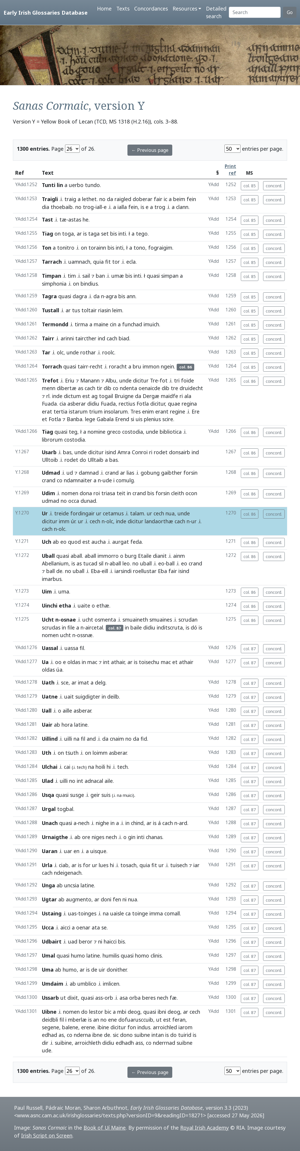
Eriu (69, 380)
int (106, 661)
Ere (196, 411)
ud (70, 472)
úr (73, 521)
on (57, 233)
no (102, 199)
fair (158, 199)
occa (73, 500)
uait (69, 696)
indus (143, 1027)
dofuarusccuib (135, 1019)
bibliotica (171, 431)
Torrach (52, 366)
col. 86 (249, 381)
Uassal (50, 647)
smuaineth (135, 619)
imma (156, 913)
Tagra (49, 296)
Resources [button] (185, 8)
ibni (162, 1011)
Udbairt (52, 941)
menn (48, 388)
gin (131, 836)
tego (142, 233)
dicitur (141, 380)
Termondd (55, 324)
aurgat (120, 541)
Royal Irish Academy (204, 1127)
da (110, 199)
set (105, 233)
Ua (45, 661)
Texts (122, 8)
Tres (135, 411)
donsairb (179, 452)
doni (106, 899)
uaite (84, 605)
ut (63, 997)
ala (187, 395)
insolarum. (116, 411)
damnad (89, 472)
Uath (48, 682)
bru (137, 366)
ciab (64, 865)
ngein (167, 366)
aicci (65, 927)
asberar (76, 403)
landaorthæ (159, 521)
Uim (47, 591)
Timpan (51, 275)
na (76, 738)
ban (100, 275)
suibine (63, 1042)
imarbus (52, 578)
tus (76, 310)
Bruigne (124, 395)
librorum (52, 439)
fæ (173, 997)
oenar (83, 927)
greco (114, 431)
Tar (46, 352)
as (80, 388)
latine (81, 724)
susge (77, 794)
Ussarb (50, 997)
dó (194, 627)
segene (50, 1027)
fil (82, 647)
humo (78, 955)
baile (136, 627)
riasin (104, 310)
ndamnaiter (78, 480)
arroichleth (88, 1042)
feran (178, 1019)
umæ (117, 275)
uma (63, 591)
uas (72, 913)
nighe (102, 822)
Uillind (50, 738)
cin (113, 324)
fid (144, 738)
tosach (128, 865)
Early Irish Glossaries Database (46, 12)
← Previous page (149, 150)
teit (121, 493)
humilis (111, 955)
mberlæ (77, 1019)
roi (96, 493)
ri (181, 395)
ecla (131, 261)
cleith (177, 493)
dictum (72, 395)
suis (105, 794)
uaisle (117, 913)
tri (177, 380)
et (44, 419)
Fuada (49, 403)
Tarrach (52, 261)
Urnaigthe (55, 836)
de (59, 570)
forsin (190, 472)
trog (88, 206)
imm (64, 521)
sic (116, 1034)
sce (65, 682)
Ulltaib (95, 459)
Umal (48, 955)
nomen (70, 493)
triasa (108, 493)
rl (48, 395)
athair (118, 661)
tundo (92, 184)
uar (68, 851)
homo (142, 955)
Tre (154, 380)
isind (110, 452)
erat (47, 411)
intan (157, 1034)
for (87, 865)
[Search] (255, 12)
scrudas (51, 627)
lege (90, 419)
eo (63, 541)
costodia (74, 439)
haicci (110, 941)
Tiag (47, 233)
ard (183, 822)
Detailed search (216, 12)
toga (68, 233)
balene (70, 1027)
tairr (83, 366)
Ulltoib (50, 459)
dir (45, 1042)
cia (62, 403)
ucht (87, 619)
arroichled (165, 1027)
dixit (72, 997)
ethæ (102, 605)
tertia (60, 411)
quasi (153, 275)
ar (79, 233)
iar (196, 865)
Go (290, 12)
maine (101, 324)
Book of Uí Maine (104, 1127)
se (104, 927)
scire (167, 419)
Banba (74, 419)
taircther (85, 338)
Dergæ (151, 395)
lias (130, 472)
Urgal (49, 808)
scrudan (187, 619)
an (96, 1019)
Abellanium (55, 563)
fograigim (160, 247)
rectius (127, 403)
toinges (87, 913)
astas (74, 219)
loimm (100, 752)
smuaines (160, 619)
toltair (89, 310)
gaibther (171, 472)
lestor (96, 1011)
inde (57, 395)
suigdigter (87, 696)
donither (117, 969)
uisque (98, 851)
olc (60, 352)
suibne (142, 1034)
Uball (48, 555)
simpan (169, 275)
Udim (48, 493)
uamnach (79, 261)
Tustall (50, 310)
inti (122, 233)
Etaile (144, 555)
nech (83, 822)
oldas (73, 661)
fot (164, 380)
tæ (63, 219)
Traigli (50, 199)
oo (58, 661)
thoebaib (62, 206)
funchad (132, 324)
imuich (151, 324)
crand (112, 472)
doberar (142, 199)
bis (113, 233)
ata (96, 927)
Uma (48, 969)
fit (108, 261)
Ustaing (52, 913)
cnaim (117, 738)
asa (124, 997)
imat (83, 682)
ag (94, 395)
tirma (81, 324)
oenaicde (149, 388)
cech (159, 513)
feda (136, 541)
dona (86, 493)
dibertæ (66, 388)
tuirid (184, 1034)
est (86, 395)
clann (182, 206)
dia (45, 206)
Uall (47, 710)
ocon (191, 493)
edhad (49, 1034)
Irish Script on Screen (46, 1135)
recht (96, 366)
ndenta (128, 388)
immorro (108, 555)
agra (111, 296)
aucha (98, 541)
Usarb (49, 452)
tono (139, 247)
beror (85, 941)
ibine (103, 1027)
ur (98, 513)
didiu (93, 403)
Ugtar (49, 899)
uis (139, 419)
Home (104, 8)
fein (191, 199)
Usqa (48, 794)
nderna (82, 1034)
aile (109, 780)
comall (172, 913)
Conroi (140, 452)
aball (76, 555)
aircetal (94, 627)
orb (109, 997)
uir (102, 969)
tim (72, 275)
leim (117, 310)
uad (72, 941)
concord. (274, 185)
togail (106, 395)
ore (86, 836)
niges (98, 836)
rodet (161, 452)
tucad (90, 563)
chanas (154, 836)
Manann (90, 380)
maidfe (169, 395)
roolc (108, 352)
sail (86, 275)
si (132, 419)
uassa (71, 647)
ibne (97, 1034)
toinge (140, 913)
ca (128, 913)
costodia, (133, 431)
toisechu (149, 661)
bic (108, 1011)
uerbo (76, 184)
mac (92, 661)
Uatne (50, 696)
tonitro (65, 247)
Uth (46, 752)
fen (117, 899)
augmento (78, 899)
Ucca (48, 927)
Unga (48, 885)
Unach (50, 822)
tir (99, 388)
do (83, 459)
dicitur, (158, 403)
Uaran (49, 851)
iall (99, 206)
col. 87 (249, 648)
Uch (46, 541)
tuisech (179, 865)
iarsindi (123, 570)
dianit (160, 555)
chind (137, 822)
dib (107, 388)
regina (189, 403)
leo (126, 563)
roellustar (144, 570)
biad (124, 338)
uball (146, 563)
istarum (78, 411)
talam (137, 513)
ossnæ (85, 635)
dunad (88, 500)
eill (105, 570)
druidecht (191, 388)
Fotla (143, 403)
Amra (123, 452)
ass (99, 997)
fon (131, 1027)
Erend (122, 419)
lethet (89, 199)
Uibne (49, 1011)
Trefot (50, 380)
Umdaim (52, 983)
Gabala (105, 419)
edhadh (125, 1042)
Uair (47, 724)
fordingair (82, 513)
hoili (100, 766)
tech (122, 766)
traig (70, 199)
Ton (46, 247)
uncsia (71, 885)
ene (112, 1019)
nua (170, 513)
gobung (150, 472)
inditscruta (170, 627)
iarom (185, 1027)
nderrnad (164, 1042)
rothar (88, 352)
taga (94, 233)
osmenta (105, 619)
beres (149, 997)
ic (165, 199)
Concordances (151, 8)
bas (67, 452)
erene (88, 1027)
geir (95, 794)
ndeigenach (67, 872)
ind (101, 338)
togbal (65, 808)
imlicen (111, 983)
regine (177, 411)
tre (174, 388)
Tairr (48, 338)
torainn (97, 247)
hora (67, 724)
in (129, 493)
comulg (125, 480)
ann (131, 296)
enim (148, 411)
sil (101, 563)
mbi (121, 1011)
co (115, 388)
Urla (47, 865)
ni (124, 899)
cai (67, 766)
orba (135, 997)
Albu (110, 380)
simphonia (54, 283)
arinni (67, 338)
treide (61, 513)
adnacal (94, 780)
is (142, 206)
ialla (122, 206)
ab (56, 541)
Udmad (51, 472)
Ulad (47, 780)
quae (174, 403)
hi (109, 766)
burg (131, 555)
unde (73, 352)
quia (98, 261)
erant (161, 411)
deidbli (50, 1019)
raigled (123, 199)
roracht (118, 366)
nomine (96, 431)
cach (112, 338)
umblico (86, 983)
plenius (152, 419)
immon (151, 366)
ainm (179, 555)
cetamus (113, 513)
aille (67, 710)
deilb (113, 696)
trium (96, 411)
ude (107, 480)
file (71, 627)
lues (103, 865)
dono (126, 1034)
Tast (47, 219)
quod (74, 541)
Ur (45, 513)
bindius (89, 283)
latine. (93, 955)
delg (100, 682)
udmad (50, 500)
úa (59, 669)
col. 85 (249, 185)
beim (179, 199)
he (85, 219)
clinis (156, 955)
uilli (68, 738)
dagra (80, 296)
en (76, 851)
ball (170, 563)
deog (134, 1011)
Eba (95, 570)
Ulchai (49, 766)
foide (187, 380)
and (91, 738)
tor (116, 261)
